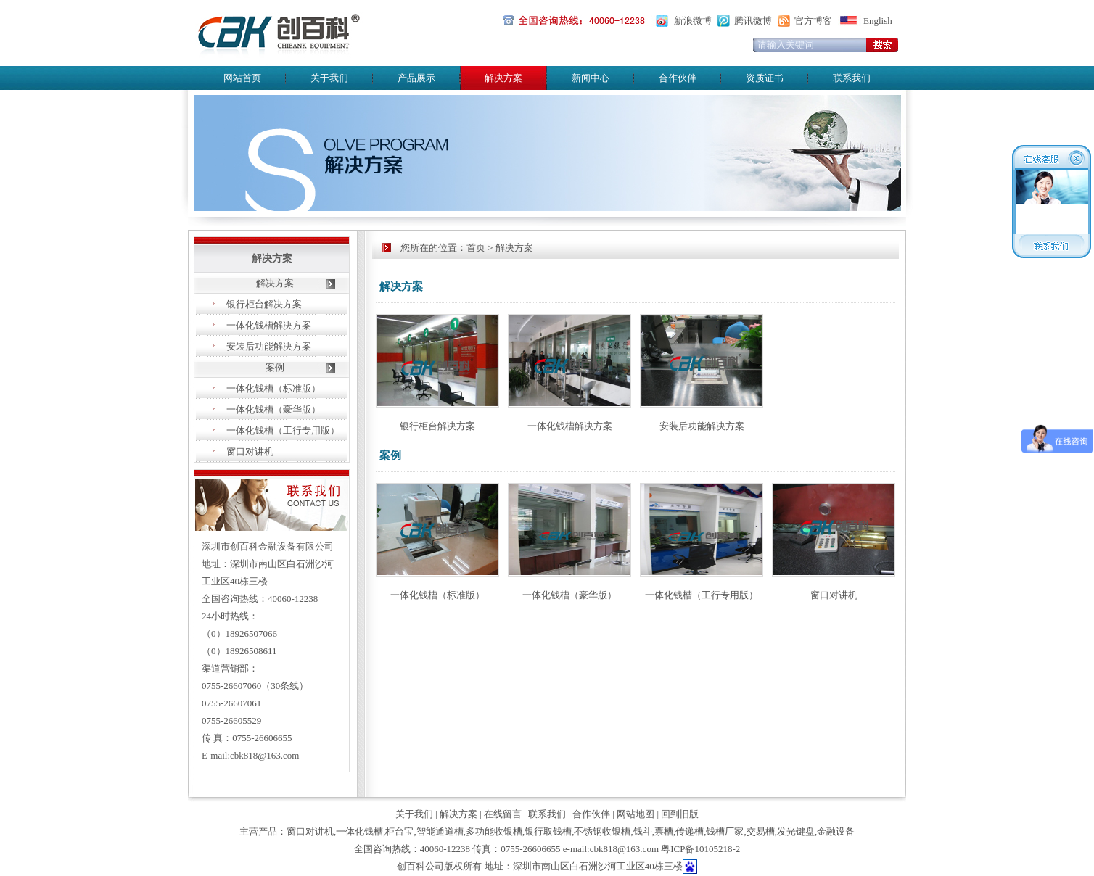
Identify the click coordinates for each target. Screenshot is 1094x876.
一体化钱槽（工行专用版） (283, 430)
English (877, 20)
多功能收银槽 (494, 831)
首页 (475, 247)
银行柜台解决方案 (264, 304)
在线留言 (503, 814)
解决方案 (275, 283)
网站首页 (242, 78)
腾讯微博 (753, 20)
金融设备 (836, 831)
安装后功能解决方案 (268, 346)
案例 (275, 367)
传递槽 (689, 831)
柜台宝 (399, 831)
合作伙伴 (677, 78)
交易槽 (761, 831)
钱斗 (642, 831)
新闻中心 (590, 78)
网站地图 (635, 814)
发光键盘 (796, 831)
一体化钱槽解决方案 (268, 325)
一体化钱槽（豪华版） (273, 409)
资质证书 (765, 78)
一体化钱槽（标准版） (273, 388)
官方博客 (813, 20)
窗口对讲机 (250, 451)
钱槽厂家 (725, 831)
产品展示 (416, 78)
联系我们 (852, 78)
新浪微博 (693, 20)
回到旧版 (680, 814)
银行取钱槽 (548, 831)
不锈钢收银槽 (602, 831)
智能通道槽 (440, 831)
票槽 (663, 831)
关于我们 (329, 78)
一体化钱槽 (359, 831)
